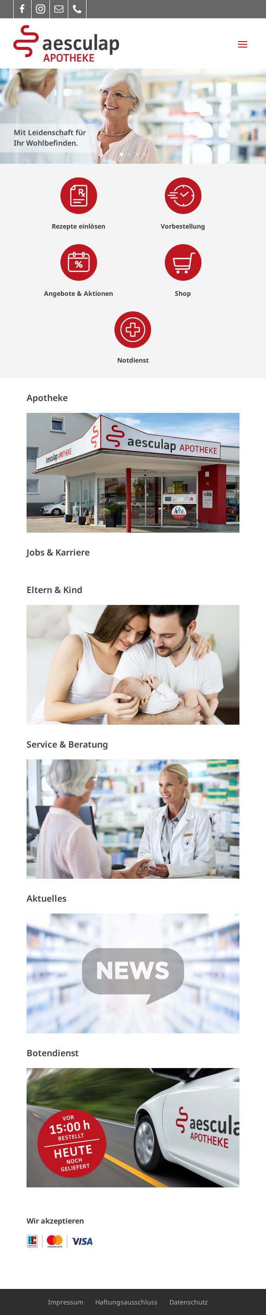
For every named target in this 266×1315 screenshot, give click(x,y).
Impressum (65, 1302)
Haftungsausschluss (126, 1302)
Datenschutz (188, 1302)
